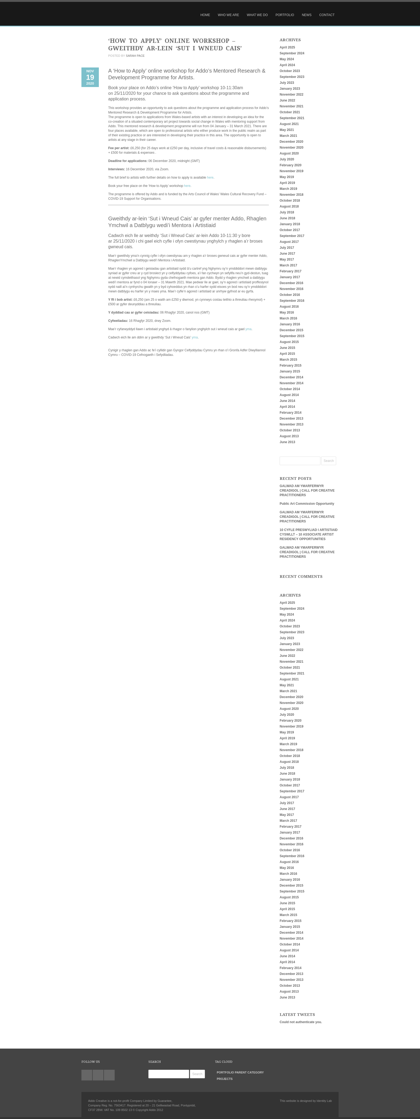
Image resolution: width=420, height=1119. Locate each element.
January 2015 (290, 371)
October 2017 (290, 230)
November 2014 (291, 383)
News (307, 15)
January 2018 (290, 224)
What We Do (257, 15)
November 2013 (291, 424)
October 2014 (290, 389)
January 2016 (290, 324)
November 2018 (291, 195)
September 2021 (292, 118)
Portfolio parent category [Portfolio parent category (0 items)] (240, 1072)
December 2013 (291, 418)
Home (205, 15)
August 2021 (289, 124)
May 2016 (287, 312)
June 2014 (287, 401)
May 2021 (287, 130)
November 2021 (291, 106)
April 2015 (287, 354)
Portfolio (285, 15)
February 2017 (290, 271)
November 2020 (291, 147)
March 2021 (288, 136)
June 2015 (287, 348)
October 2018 (290, 200)
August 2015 (289, 342)
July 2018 (287, 212)
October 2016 (290, 295)
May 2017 (287, 259)
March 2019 (288, 189)
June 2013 (287, 442)
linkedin (98, 1075)
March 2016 (288, 318)
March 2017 (288, 265)
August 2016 (289, 306)
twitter (86, 1075)
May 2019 (287, 177)
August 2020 (289, 153)
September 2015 (292, 336)
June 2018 (287, 218)
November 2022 (291, 94)
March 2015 (288, 359)
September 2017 (292, 236)
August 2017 (289, 242)
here (210, 177)
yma (248, 329)
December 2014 (291, 377)
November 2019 (291, 171)
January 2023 (290, 89)
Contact (327, 15)
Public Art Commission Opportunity (307, 504)
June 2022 (287, 100)
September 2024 (292, 53)
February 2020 (290, 165)
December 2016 (291, 283)
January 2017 (290, 277)
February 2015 (290, 365)
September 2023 (292, 77)
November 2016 (291, 289)
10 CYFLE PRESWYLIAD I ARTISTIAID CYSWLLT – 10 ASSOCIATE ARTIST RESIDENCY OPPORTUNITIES (309, 534)
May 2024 (287, 59)
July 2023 (287, 83)
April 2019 (287, 183)
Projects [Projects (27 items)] (224, 1078)
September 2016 (292, 301)
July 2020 (287, 159)
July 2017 (287, 248)
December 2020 (291, 142)
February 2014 (290, 413)
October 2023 (290, 71)
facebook (109, 1075)
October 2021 (290, 112)
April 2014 (287, 407)
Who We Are (228, 15)
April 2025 (287, 47)
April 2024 (287, 65)
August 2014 (289, 395)
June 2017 (287, 253)
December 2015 (291, 330)
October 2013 (290, 430)
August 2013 (289, 436)
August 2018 (289, 206)
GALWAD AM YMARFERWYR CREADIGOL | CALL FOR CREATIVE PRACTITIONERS (307, 490)
